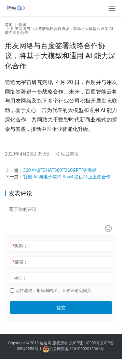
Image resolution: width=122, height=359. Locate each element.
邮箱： (20, 262)
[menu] (112, 8)
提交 (61, 307)
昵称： (20, 246)
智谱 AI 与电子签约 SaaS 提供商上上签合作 (67, 176)
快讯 (22, 24)
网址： (20, 278)
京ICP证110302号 (84, 343)
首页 (9, 24)
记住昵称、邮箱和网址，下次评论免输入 (50, 290)
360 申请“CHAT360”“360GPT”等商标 (60, 170)
